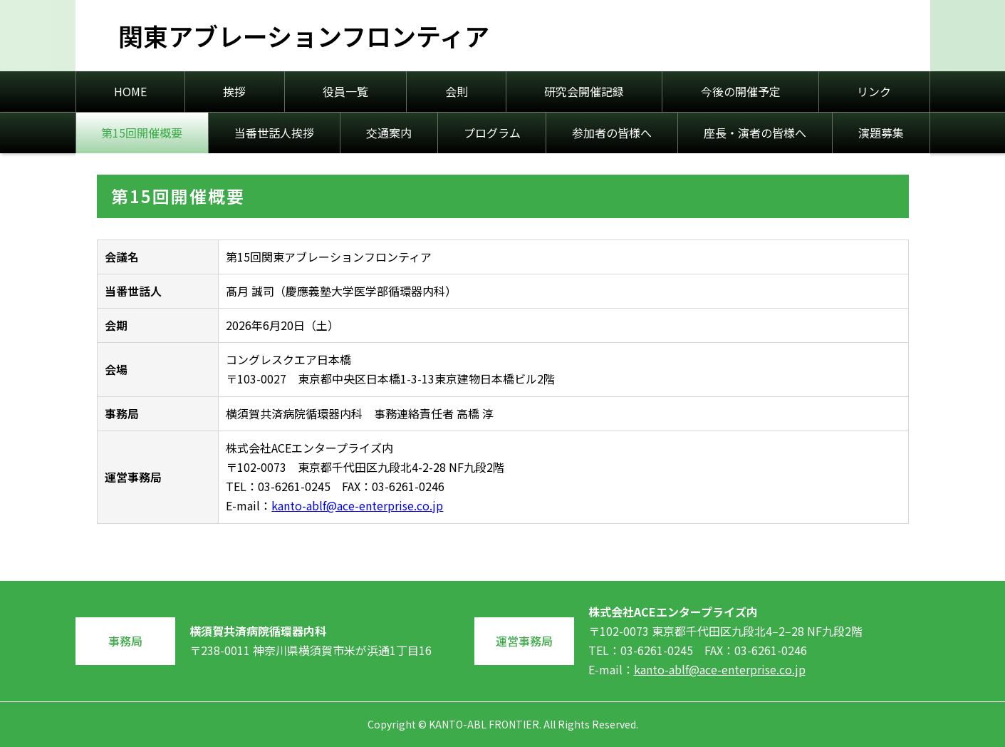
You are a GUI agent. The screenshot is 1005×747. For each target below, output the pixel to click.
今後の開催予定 (741, 91)
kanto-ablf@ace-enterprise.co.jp (357, 505)
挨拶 (234, 91)
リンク (874, 91)
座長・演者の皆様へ (755, 132)
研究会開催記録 (584, 91)
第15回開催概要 (141, 132)
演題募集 (881, 132)
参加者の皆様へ (612, 132)
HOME (130, 91)
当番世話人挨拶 (274, 132)
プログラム (492, 132)
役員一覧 (345, 91)
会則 (456, 91)
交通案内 (389, 132)
